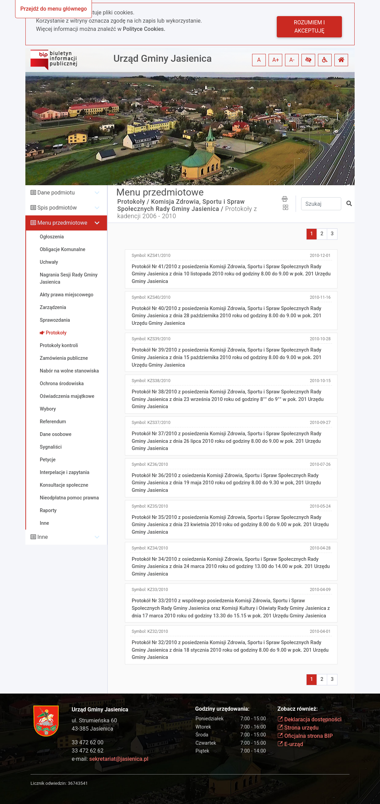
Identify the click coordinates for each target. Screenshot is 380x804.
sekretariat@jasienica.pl (118, 759)
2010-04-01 (320, 631)
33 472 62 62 (88, 750)
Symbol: (151, 255)
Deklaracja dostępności (309, 719)
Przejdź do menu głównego (53, 8)
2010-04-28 (320, 548)
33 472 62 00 (88, 742)
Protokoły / (133, 201)
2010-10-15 (320, 380)
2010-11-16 (320, 297)
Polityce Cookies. (144, 29)
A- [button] (292, 60)
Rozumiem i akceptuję (309, 26)
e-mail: (110, 759)
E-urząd (290, 744)
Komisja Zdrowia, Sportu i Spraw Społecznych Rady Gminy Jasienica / (181, 205)
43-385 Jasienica (92, 728)
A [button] (259, 60)
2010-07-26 (320, 464)
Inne (42, 537)
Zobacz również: (297, 709)
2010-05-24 (320, 506)
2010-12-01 (320, 255)
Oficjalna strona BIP (305, 736)
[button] (308, 60)
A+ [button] (275, 60)
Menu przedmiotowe (62, 223)
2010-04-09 (320, 589)
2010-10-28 (320, 338)
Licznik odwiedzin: (49, 783)
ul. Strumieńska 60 (94, 720)
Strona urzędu (298, 727)
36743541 (78, 783)
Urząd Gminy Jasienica (163, 58)
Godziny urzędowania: (222, 709)
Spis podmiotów (57, 207)
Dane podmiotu (56, 192)
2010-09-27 (320, 422)
